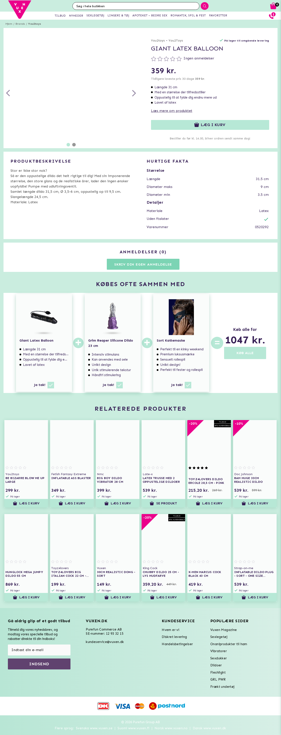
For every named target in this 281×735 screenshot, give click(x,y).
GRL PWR (218, 679)
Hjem (8, 23)
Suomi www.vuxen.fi (133, 728)
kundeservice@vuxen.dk (105, 642)
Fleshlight (218, 672)
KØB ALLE (245, 353)
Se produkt (163, 503)
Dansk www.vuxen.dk (209, 728)
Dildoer (216, 665)
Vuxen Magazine (223, 630)
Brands (20, 23)
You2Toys (176, 40)
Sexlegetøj (218, 637)
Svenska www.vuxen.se (94, 728)
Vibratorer (218, 651)
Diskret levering (174, 637)
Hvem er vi (170, 630)
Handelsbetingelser (177, 644)
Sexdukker (218, 658)
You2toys (34, 23)
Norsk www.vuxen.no (171, 728)
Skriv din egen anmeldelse (143, 264)
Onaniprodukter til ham (228, 644)
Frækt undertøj (222, 687)
